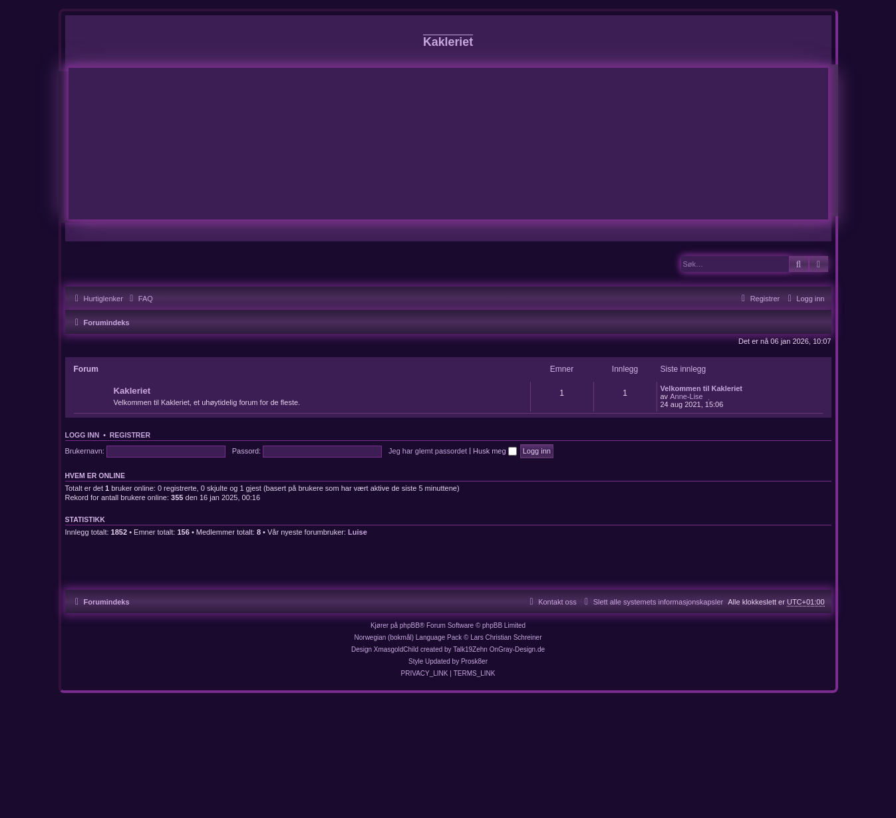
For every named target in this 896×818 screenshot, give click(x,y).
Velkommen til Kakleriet (702, 388)
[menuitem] (139, 299)
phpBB (410, 625)
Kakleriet (132, 391)
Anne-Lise (686, 396)
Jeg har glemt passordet (427, 451)
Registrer (130, 435)
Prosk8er (474, 661)
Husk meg (495, 451)
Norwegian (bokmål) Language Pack (408, 637)
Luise (357, 532)
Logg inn (82, 435)
